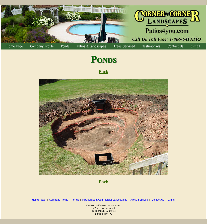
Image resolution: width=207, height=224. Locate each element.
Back (103, 72)
